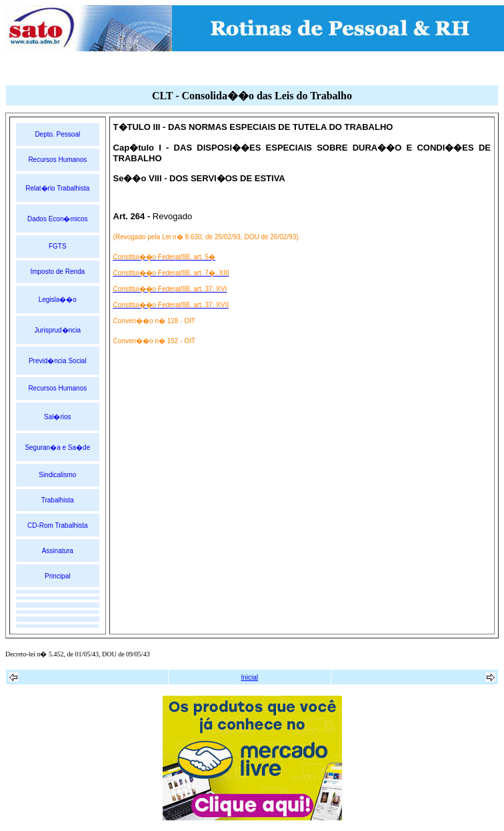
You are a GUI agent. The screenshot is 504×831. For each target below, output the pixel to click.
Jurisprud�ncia (58, 330)
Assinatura (57, 550)
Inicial (250, 677)
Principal (57, 576)
